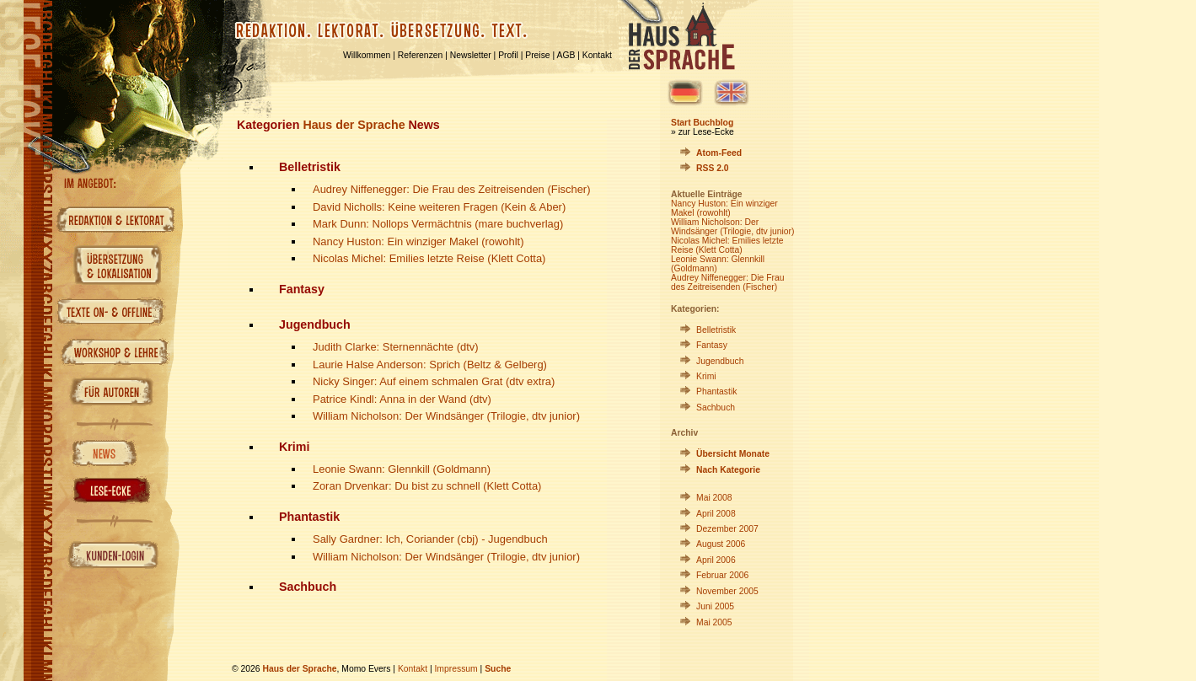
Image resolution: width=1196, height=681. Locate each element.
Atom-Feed (719, 153)
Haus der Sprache (354, 124)
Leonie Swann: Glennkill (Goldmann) (402, 469)
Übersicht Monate (733, 453)
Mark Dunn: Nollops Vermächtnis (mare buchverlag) (438, 223)
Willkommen (366, 55)
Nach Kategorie (728, 470)
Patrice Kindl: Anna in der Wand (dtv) (402, 399)
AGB (566, 55)
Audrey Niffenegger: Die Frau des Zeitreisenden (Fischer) (452, 189)
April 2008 (716, 513)
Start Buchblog (702, 122)
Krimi (706, 376)
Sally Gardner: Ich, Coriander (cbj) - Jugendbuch (430, 539)
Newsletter (470, 55)
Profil (508, 55)
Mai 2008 (714, 497)
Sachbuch (715, 407)
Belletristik (716, 330)
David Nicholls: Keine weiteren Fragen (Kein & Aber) (439, 207)
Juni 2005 (715, 606)
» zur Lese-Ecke (702, 132)
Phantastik (716, 391)
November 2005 (727, 591)
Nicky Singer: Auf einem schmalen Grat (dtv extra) (434, 381)
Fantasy (711, 345)
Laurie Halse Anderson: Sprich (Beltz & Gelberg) (430, 364)
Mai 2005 (714, 622)
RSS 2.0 (712, 168)
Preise (537, 55)
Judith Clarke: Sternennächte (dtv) (396, 346)
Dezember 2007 (727, 529)
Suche (498, 668)
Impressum (455, 668)
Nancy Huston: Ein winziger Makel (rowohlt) (418, 241)
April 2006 (716, 560)
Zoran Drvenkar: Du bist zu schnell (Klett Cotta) (427, 486)
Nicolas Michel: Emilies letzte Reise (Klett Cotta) (429, 258)
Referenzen (420, 55)
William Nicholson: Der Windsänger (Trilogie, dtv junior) (446, 416)
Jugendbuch (719, 361)
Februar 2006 (722, 575)
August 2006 (720, 544)
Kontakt (597, 55)
